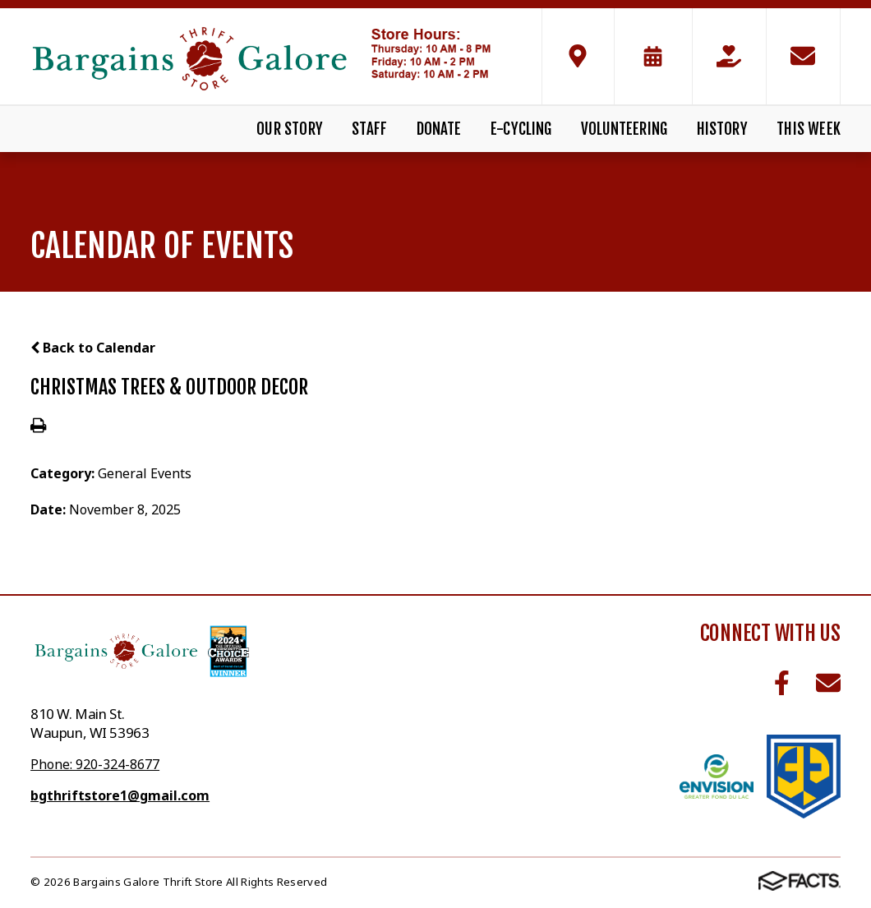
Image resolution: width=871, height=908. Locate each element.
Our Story (289, 129)
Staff (369, 129)
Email (828, 683)
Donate (439, 129)
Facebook (782, 683)
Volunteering (624, 129)
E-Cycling (521, 129)
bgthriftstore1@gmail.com (120, 795)
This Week (809, 129)
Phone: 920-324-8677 (94, 764)
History (722, 129)
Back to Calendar (92, 348)
